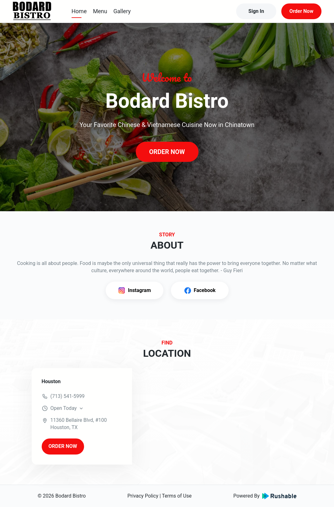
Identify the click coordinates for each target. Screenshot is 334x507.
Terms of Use (177, 496)
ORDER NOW (167, 152)
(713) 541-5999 (67, 396)
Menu (100, 11)
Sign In (256, 11)
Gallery (122, 11)
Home (79, 11)
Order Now (301, 11)
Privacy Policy (142, 496)
